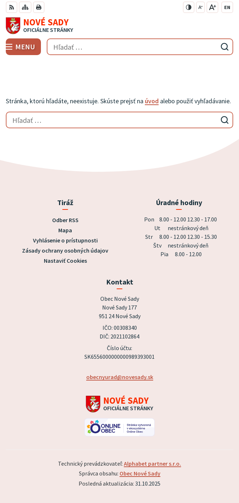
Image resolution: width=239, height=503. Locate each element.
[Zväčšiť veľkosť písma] (212, 7)
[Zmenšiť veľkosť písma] (200, 7)
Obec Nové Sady (140, 473)
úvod (152, 101)
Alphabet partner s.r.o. (152, 463)
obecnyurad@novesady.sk (119, 377)
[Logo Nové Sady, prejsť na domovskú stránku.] (119, 25)
